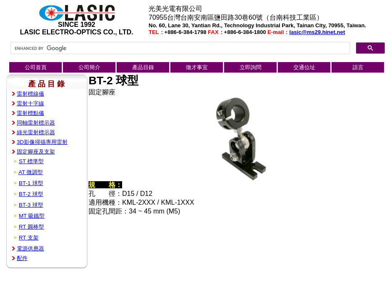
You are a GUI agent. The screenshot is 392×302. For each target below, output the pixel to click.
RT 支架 (29, 237)
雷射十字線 (30, 103)
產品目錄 (143, 67)
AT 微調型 (30, 172)
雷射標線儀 (30, 94)
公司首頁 (36, 67)
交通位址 (304, 67)
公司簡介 (89, 67)
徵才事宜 (197, 67)
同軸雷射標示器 (36, 123)
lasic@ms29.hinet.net (317, 32)
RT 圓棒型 (31, 227)
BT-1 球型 (31, 183)
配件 (22, 258)
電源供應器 (30, 248)
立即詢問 (250, 67)
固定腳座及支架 (36, 151)
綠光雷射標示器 (36, 132)
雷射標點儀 (30, 113)
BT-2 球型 (31, 194)
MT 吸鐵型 (32, 216)
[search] (179, 48)
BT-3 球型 (31, 205)
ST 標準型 (31, 161)
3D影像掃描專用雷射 (42, 142)
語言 (358, 67)
